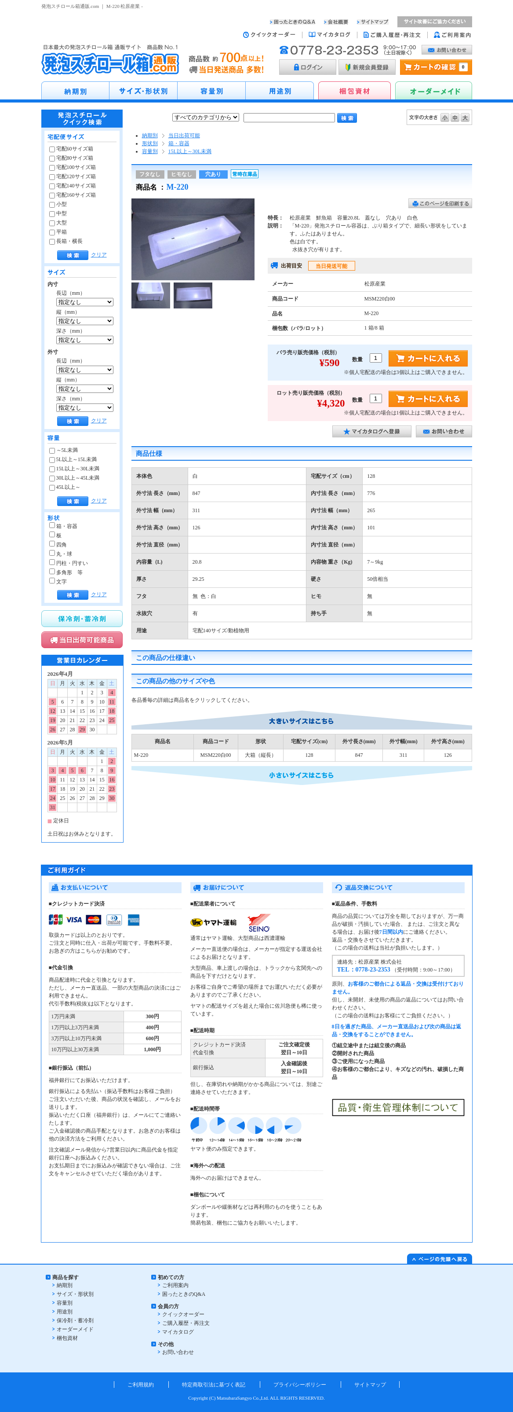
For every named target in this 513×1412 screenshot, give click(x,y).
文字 (58, 582)
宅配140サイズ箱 (72, 186)
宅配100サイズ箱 (72, 167)
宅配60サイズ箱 (71, 149)
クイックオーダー (183, 1314)
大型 (58, 223)
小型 (58, 204)
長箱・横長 (66, 241)
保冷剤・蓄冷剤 (75, 1320)
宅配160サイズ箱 (72, 195)
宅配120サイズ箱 (72, 176)
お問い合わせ (178, 1352)
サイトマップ (370, 1385)
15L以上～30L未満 (74, 469)
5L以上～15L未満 (73, 459)
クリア (99, 255)
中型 (58, 213)
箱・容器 (63, 526)
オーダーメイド (75, 1329)
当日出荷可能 (184, 135)
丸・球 (60, 554)
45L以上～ (64, 487)
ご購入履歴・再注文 (186, 1323)
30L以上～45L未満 (74, 478)
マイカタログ (178, 1332)
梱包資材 (67, 1338)
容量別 (150, 151)
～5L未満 (63, 450)
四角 (58, 545)
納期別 (150, 135)
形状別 (150, 143)
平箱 (58, 232)
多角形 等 (66, 572)
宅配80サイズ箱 (71, 158)
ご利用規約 (140, 1385)
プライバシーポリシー (299, 1385)
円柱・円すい (68, 563)
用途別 (65, 1312)
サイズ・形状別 (75, 1294)
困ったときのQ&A (184, 1294)
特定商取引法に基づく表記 (213, 1385)
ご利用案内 (175, 1285)
